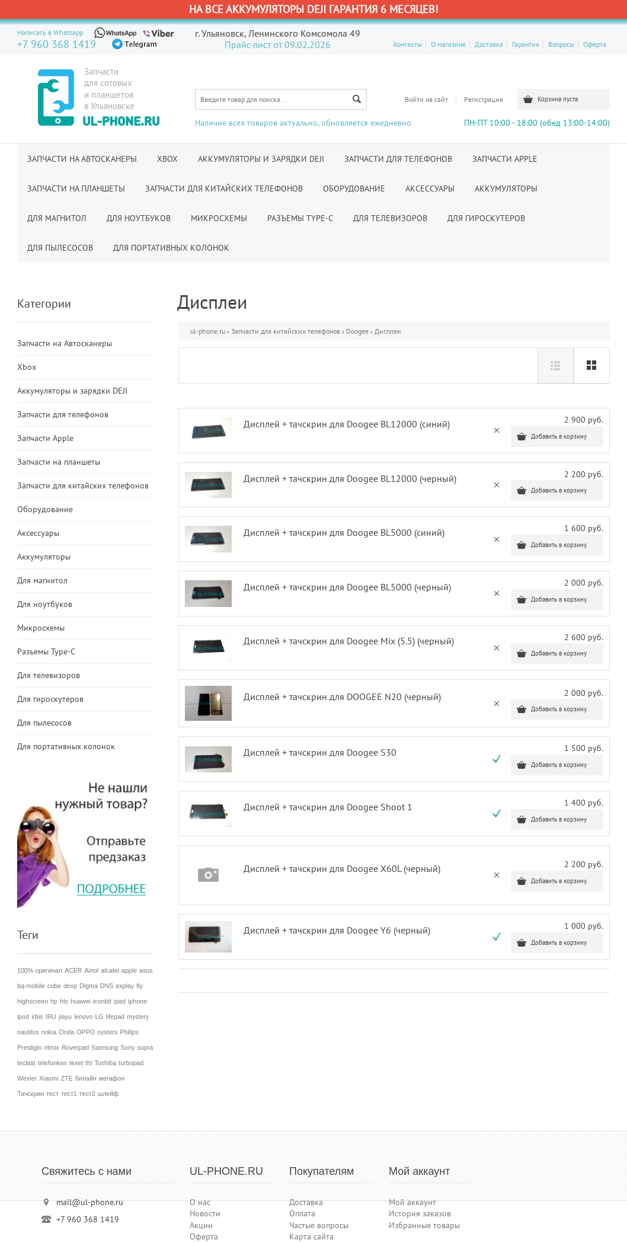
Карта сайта (311, 1236)
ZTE (67, 1078)
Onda (66, 1032)
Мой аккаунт (412, 1202)
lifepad (115, 1016)
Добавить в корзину (559, 436)
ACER (73, 970)
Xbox (167, 159)
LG (99, 1016)
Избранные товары (424, 1225)
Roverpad (75, 1047)
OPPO (85, 1032)
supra (145, 1047)
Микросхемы (219, 218)
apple (129, 970)
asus (146, 970)
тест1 (69, 1093)
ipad (120, 1001)
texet (76, 1062)
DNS (107, 985)
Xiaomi (49, 1078)
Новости (205, 1213)
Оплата (302, 1213)
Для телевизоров (390, 218)
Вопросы (561, 44)
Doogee (357, 331)
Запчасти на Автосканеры (82, 159)
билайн (86, 1078)
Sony (127, 1047)
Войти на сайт (426, 99)
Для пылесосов (60, 247)
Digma (88, 985)
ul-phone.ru (207, 331)
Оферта (594, 44)
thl (88, 1062)
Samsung (104, 1047)
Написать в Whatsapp (50, 32)
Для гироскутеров (486, 218)
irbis (37, 1016)
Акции (201, 1225)
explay (125, 985)
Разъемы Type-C (300, 218)
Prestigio (29, 1047)
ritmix (51, 1047)
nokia (48, 1032)
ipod (23, 1016)
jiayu (65, 1016)
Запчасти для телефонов (398, 159)
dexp (70, 985)
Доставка (489, 44)
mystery (138, 1016)
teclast (26, 1062)
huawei (81, 1001)
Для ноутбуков (139, 218)
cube (54, 985)
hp (53, 1001)
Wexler (27, 1078)
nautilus (28, 1032)
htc (64, 1001)
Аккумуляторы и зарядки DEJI (261, 159)
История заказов (420, 1213)
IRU (51, 1016)
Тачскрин (30, 1093)
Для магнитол (57, 218)
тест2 (87, 1093)
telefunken (52, 1062)
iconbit (102, 1001)
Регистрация (483, 99)
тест (52, 1093)
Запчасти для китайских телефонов (224, 188)
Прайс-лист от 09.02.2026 (278, 44)
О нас (200, 1202)
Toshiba (105, 1062)
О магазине (448, 44)
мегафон (111, 1078)
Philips (129, 1032)
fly (139, 985)
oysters (107, 1032)
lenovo (83, 1016)
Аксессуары (430, 188)
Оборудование (354, 188)
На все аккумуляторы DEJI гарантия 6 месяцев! (313, 9)
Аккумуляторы (506, 188)
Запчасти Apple (505, 159)
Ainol (92, 970)
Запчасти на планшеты (76, 188)
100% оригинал (39, 970)
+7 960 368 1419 (56, 44)
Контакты (408, 44)
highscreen (32, 1001)
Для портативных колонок (171, 247)
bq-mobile (31, 985)
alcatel (110, 970)
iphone (137, 1001)
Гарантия (525, 44)
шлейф (108, 1093)
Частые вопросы (318, 1225)
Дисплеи (388, 331)
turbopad (131, 1062)
